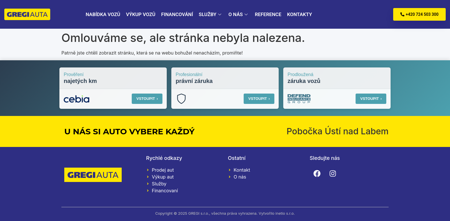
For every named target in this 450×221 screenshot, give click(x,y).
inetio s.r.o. (285, 213)
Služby (211, 14)
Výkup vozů (140, 14)
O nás (238, 14)
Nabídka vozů (103, 14)
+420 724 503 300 (419, 14)
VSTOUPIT (147, 98)
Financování (177, 14)
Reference (268, 14)
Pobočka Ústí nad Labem (337, 131)
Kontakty (299, 14)
